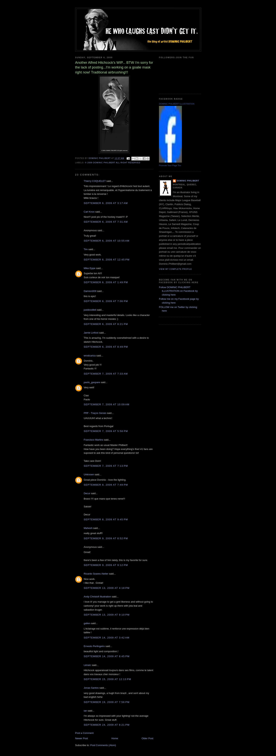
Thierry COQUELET (95, 181)
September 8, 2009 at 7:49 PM (106, 484)
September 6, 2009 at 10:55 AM (106, 240)
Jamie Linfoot (91, 332)
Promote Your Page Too (170, 165)
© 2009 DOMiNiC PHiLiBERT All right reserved (112, 163)
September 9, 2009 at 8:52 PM (106, 538)
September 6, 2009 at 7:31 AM (106, 221)
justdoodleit (90, 309)
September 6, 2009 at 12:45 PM (107, 259)
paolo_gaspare (92, 382)
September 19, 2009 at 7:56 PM (107, 702)
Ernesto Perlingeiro (94, 646)
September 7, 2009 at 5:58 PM (106, 431)
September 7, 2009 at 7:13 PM (106, 465)
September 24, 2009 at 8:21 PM (107, 724)
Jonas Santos (91, 687)
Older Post (147, 738)
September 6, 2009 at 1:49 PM (106, 282)
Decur (87, 493)
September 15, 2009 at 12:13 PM (107, 679)
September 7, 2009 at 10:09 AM (106, 404)
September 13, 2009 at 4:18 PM (107, 588)
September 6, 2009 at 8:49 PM (106, 346)
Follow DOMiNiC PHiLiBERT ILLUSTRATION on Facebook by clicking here (178, 291)
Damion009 (90, 291)
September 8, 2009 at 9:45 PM (106, 519)
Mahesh (88, 528)
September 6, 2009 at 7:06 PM (106, 301)
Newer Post (81, 738)
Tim (86, 249)
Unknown (89, 474)
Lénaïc (87, 665)
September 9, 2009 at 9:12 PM (106, 565)
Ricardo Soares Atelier (96, 573)
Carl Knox (89, 211)
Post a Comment (84, 733)
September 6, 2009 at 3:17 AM (106, 203)
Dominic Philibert (188, 181)
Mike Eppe (89, 268)
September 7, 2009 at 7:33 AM (106, 373)
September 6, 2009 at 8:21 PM (106, 324)
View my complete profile (175, 269)
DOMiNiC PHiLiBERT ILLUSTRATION (176, 104)
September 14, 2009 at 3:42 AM (106, 637)
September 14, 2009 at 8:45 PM (107, 656)
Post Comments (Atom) (103, 745)
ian (85, 710)
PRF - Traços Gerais (95, 413)
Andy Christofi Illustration (97, 596)
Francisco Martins (93, 439)
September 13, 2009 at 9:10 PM (107, 614)
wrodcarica (90, 355)
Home (115, 738)
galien (87, 623)
